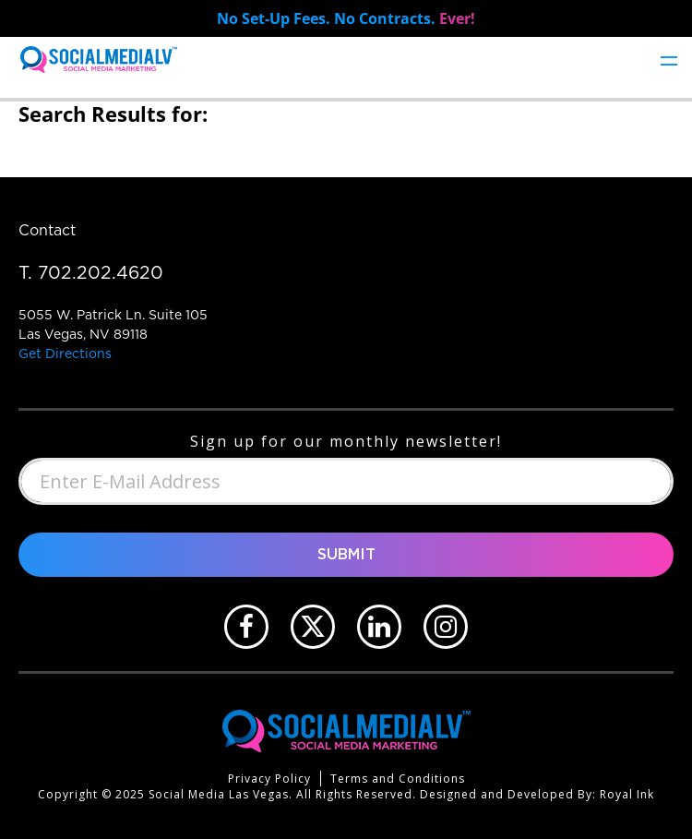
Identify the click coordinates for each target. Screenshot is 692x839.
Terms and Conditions (397, 778)
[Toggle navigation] (669, 60)
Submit (346, 554)
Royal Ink (627, 794)
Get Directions (65, 353)
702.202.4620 (100, 272)
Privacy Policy (269, 778)
